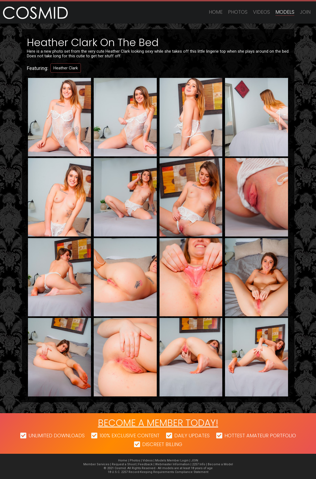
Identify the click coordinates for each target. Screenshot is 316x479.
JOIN (305, 12)
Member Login (178, 460)
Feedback (145, 464)
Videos (261, 12)
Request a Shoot (124, 464)
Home (216, 12)
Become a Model (220, 464)
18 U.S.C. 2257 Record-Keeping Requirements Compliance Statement (158, 472)
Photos (237, 12)
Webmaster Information (172, 464)
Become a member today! (158, 422)
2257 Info (198, 464)
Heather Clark (65, 68)
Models (284, 12)
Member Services (96, 464)
